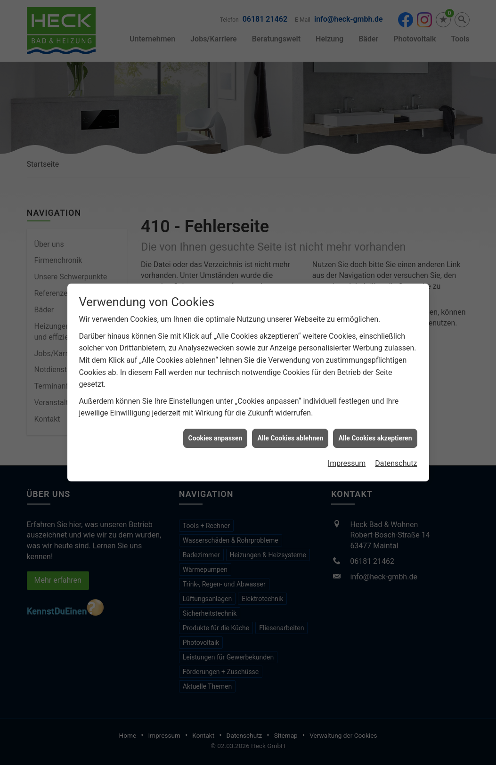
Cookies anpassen (215, 429)
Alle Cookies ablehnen (290, 429)
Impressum (347, 455)
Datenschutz (396, 455)
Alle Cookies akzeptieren (375, 429)
